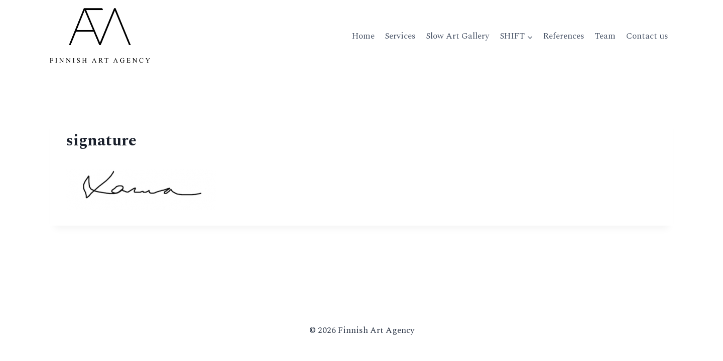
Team (605, 36)
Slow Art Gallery (457, 36)
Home (363, 36)
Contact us (647, 36)
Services (400, 36)
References (563, 36)
